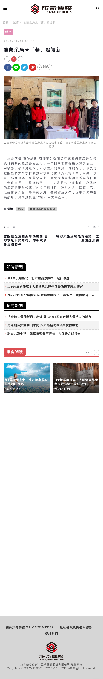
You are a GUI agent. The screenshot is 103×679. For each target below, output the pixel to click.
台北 (20, 209)
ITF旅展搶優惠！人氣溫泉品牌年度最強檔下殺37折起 (45, 286)
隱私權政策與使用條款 (76, 627)
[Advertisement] (52, 453)
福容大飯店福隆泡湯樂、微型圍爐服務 (77, 238)
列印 (44, 66)
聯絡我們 (51, 633)
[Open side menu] (4, 8)
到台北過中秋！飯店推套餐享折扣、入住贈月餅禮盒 (44, 333)
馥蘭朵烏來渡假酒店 (42, 209)
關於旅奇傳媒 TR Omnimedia (30, 627)
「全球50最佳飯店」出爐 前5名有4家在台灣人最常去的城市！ (51, 316)
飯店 (16, 22)
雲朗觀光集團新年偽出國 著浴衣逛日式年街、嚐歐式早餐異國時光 (26, 240)
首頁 (6, 22)
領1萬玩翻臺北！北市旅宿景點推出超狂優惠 (38, 278)
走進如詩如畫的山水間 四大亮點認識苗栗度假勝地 (42, 325)
